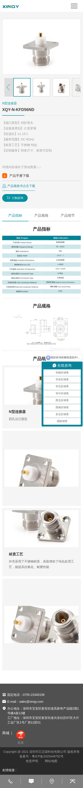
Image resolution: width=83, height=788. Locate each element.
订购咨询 (15, 198)
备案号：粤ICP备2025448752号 (41, 756)
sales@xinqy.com (31, 701)
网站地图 (51, 761)
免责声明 (32, 761)
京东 (20, 737)
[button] (8, 87)
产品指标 (15, 215)
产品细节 (68, 215)
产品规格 (41, 215)
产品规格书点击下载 (21, 186)
